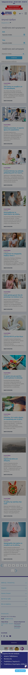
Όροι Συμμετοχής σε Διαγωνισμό (14, 669)
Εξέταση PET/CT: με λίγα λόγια (13, 336)
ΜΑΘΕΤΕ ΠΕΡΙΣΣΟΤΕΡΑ (8, 100)
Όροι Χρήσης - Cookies (14, 666)
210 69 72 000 (17, 2)
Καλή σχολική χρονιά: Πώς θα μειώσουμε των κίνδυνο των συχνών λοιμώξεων (13, 297)
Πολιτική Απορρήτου (14, 663)
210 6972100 (17, 625)
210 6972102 (17, 628)
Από (3, 32)
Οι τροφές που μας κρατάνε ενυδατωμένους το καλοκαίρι (13, 377)
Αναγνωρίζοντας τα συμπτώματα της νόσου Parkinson (11, 214)
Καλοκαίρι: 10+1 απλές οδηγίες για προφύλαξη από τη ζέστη (13, 418)
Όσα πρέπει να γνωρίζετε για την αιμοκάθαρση (13, 87)
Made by (12, 672)
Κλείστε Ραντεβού (14, 6)
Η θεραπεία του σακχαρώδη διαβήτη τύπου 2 (12, 254)
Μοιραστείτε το (5, 23)
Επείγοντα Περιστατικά (13, 8)
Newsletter (14, 642)
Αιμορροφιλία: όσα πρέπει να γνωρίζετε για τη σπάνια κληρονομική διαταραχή (13, 545)
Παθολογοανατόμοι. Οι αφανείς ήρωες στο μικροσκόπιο (14, 129)
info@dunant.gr (9, 618)
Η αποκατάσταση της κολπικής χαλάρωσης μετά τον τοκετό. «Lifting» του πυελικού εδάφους (13, 173)
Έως (3, 40)
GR (20, 13)
